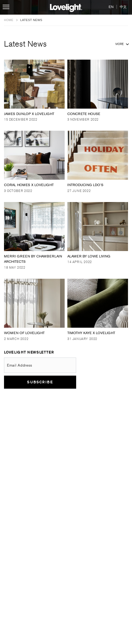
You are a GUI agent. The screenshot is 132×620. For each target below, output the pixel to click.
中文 (123, 7)
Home (9, 20)
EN (111, 7)
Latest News (66, 44)
